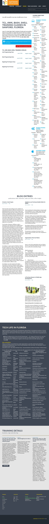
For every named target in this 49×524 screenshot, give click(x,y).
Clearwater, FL (36, 477)
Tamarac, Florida (37, 460)
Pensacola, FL (35, 472)
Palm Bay (35, 467)
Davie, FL (35, 476)
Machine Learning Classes (43, 31)
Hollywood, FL (39, 454)
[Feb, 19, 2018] (27, 239)
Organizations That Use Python (32, 237)
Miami (34, 462)
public (23, 34)
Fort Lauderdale (40, 448)
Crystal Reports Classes (35, 77)
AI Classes (36, 33)
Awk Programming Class (8, 52)
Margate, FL (35, 450)
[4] (15, 272)
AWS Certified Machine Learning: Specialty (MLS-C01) (38, 173)
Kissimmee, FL (36, 479)
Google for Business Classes (44, 136)
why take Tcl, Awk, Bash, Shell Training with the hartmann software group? (9, 440)
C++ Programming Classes (36, 63)
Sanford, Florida (23, 17)
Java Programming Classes (36, 112)
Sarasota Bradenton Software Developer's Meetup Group (34, 347)
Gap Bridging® (4, 499)
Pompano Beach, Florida (38, 468)
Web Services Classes (43, 114)
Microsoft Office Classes (44, 140)
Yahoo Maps (30, 251)
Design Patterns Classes (35, 86)
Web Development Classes (44, 109)
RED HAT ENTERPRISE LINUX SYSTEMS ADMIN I (38, 180)
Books (3, 508)
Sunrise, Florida (36, 443)
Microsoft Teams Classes (36, 146)
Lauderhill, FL (41, 444)
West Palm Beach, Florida (38, 475)
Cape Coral (35, 444)
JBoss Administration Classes (37, 117)
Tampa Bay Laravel (6, 347)
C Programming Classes (36, 53)
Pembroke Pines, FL (40, 466)
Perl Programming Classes (44, 71)
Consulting (11, 6)
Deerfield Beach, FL (37, 451)
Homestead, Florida (42, 450)
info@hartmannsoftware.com (31, 498)
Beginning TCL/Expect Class (8, 61)
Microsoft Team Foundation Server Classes (44, 50)
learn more (5, 465)
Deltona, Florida (42, 479)
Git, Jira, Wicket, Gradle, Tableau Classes (35, 104)
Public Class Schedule (32, 6)
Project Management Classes (44, 145)
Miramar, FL (35, 469)
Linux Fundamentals (38, 167)
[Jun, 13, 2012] (27, 204)
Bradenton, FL (40, 467)
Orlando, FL (41, 446)
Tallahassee (42, 480)
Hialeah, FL (44, 460)
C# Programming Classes (36, 58)
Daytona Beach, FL (40, 473)
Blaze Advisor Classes (35, 48)
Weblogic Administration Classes (45, 119)
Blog (3, 504)
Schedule (3, 500)
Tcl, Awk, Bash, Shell (15, 17)
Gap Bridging (18, 6)
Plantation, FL (43, 443)
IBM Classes (36, 108)
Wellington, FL (39, 471)
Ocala (44, 471)
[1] (5, 216)
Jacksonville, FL (36, 480)
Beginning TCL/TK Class (7, 66)
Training (24, 6)
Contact (44, 6)
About (39, 6)
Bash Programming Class (8, 57)
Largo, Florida (42, 477)
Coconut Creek (40, 476)
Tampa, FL (38, 455)
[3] (14, 256)
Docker (35, 163)
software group (38, 518)
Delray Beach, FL (39, 452)
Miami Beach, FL (40, 458)
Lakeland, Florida (36, 447)
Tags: (9, 203)
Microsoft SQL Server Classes (44, 44)
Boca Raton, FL (40, 462)
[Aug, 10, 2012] (4, 203)
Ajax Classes (36, 35)
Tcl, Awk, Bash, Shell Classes (44, 98)
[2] (12, 241)
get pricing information (23, 46)
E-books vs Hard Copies (7, 202)
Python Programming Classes (44, 76)
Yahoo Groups (30, 260)
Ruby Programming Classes (44, 80)
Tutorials (3, 503)
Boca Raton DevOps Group (16, 347)
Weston (34, 458)
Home (3, 17)
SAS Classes (44, 84)
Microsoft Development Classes (44, 39)
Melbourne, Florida (37, 463)
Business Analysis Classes (36, 136)
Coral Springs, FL (39, 456)
